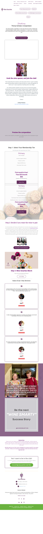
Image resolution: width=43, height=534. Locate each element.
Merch (28, 16)
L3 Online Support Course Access (34, 12)
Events (25, 3)
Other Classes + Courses (18, 3)
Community (30, 3)
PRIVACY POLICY (23, 506)
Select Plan (21, 182)
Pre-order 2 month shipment (21, 247)
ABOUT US (11, 506)
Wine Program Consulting (37, 3)
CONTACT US (16, 506)
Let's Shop (21, 276)
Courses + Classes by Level (21, 1)
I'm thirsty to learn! (21, 37)
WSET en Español (38, 1)
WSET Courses (30, 1)
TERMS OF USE (30, 506)
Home (15, 1)
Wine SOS (34, 8)
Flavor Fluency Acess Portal (25, 8)
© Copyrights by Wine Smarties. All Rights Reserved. (22, 507)
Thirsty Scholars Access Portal (21, 12)
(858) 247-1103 (22, 486)
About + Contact (16, 5)
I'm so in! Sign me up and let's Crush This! (21, 464)
